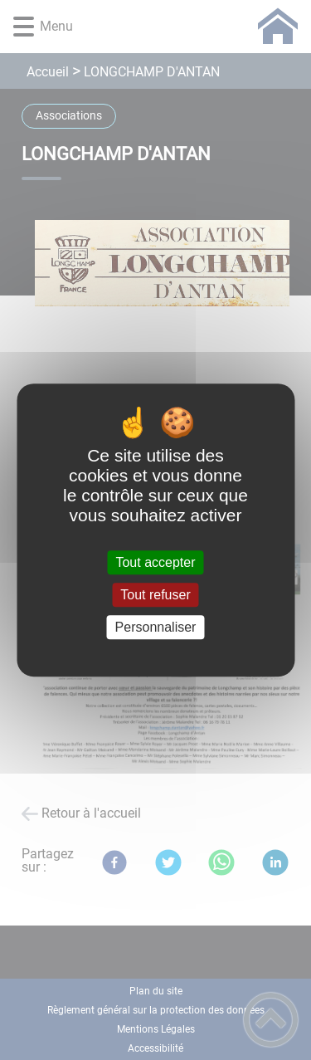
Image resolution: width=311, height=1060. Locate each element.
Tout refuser (155, 595)
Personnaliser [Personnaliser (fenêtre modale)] (156, 627)
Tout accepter (155, 562)
